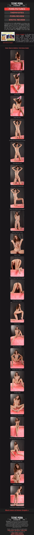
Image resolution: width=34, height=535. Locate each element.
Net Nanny (17, 530)
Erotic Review (17, 20)
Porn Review (17, 16)
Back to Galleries (13, 48)
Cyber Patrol (10, 530)
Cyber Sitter (24, 530)
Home (6, 48)
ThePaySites (17, 13)
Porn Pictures (17, 9)
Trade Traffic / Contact (17, 533)
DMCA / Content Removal (17, 534)
